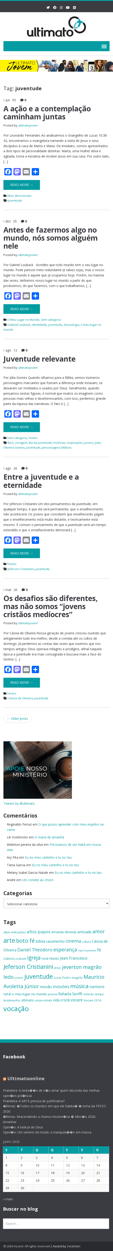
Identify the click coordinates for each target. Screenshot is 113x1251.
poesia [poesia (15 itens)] (52, 994)
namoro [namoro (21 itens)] (96, 986)
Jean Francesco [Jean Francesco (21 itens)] (73, 958)
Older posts (17, 718)
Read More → (21, 185)
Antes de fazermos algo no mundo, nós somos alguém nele (50, 238)
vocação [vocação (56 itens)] (16, 1008)
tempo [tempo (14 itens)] (99, 994)
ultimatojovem (28, 125)
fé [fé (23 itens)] (99, 950)
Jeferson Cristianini (21, 569)
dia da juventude (40, 443)
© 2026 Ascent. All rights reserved (26, 1246)
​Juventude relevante (39, 359)
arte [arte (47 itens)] (9, 940)
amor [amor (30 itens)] (98, 931)
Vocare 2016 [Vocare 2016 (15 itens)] (92, 1000)
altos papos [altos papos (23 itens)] (38, 931)
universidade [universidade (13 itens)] (43, 1000)
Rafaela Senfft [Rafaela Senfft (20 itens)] (70, 993)
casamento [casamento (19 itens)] (55, 941)
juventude (15, 200)
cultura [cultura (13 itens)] (86, 941)
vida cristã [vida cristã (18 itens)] (61, 1000)
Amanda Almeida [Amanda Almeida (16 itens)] (63, 932)
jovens (89, 443)
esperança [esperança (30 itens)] (65, 949)
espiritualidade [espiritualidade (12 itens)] (87, 950)
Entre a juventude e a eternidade (41, 481)
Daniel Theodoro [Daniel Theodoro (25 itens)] (35, 950)
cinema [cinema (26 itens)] (73, 941)
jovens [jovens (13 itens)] (19, 977)
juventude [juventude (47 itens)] (38, 976)
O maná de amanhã (49, 837)
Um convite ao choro (37, 880)
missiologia (71, 325)
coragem (21, 443)
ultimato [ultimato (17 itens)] (27, 1000)
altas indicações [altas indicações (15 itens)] (14, 932)
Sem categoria (51, 320)
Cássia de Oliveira (20, 698)
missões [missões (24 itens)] (61, 987)
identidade (39, 325)
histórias (59, 443)
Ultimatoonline (22, 1078)
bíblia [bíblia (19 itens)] (40, 941)
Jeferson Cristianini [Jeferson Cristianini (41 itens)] (28, 966)
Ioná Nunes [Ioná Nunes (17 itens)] (50, 958)
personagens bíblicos (57, 447)
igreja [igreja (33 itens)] (34, 957)
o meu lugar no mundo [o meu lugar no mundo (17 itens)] (29, 994)
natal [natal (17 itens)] (7, 994)
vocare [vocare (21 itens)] (77, 1000)
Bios (11, 443)
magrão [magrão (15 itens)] (77, 977)
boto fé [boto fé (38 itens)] (25, 940)
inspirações (75, 443)
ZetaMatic (74, 1246)
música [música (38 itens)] (79, 986)
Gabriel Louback (19, 325)
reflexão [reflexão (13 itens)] (88, 994)
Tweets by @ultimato (19, 803)
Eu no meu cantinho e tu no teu (48, 857)
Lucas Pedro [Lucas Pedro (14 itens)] (62, 977)
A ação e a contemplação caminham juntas (47, 112)
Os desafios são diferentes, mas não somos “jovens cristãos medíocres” (50, 606)
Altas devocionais (19, 196)
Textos (33, 438)
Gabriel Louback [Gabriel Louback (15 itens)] (14, 958)
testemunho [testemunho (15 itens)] (11, 1000)
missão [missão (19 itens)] (46, 986)
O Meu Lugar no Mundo (23, 320)
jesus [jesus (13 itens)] (57, 968)
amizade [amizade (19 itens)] (84, 931)
